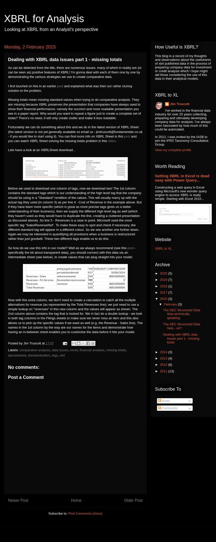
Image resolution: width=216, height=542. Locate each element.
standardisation (39, 355)
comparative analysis (35, 350)
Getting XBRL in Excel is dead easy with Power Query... (182, 178)
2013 (164, 358)
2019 (164, 280)
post (60, 86)
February (171, 304)
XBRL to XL (163, 248)
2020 (164, 273)
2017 (164, 292)
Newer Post (18, 500)
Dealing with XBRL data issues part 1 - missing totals (181, 338)
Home (76, 500)
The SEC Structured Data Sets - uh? (181, 326)
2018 (164, 286)
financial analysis (92, 350)
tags (55, 355)
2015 (164, 299)
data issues (60, 350)
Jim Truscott (179, 104)
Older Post (133, 500)
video (112, 141)
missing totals (116, 350)
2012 (164, 365)
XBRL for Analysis (44, 18)
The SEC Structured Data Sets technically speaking (181, 314)
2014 (164, 352)
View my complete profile (173, 150)
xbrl (62, 355)
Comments (168, 408)
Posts (164, 401)
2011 (164, 371)
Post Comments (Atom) (85, 513)
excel (74, 350)
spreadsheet (17, 355)
